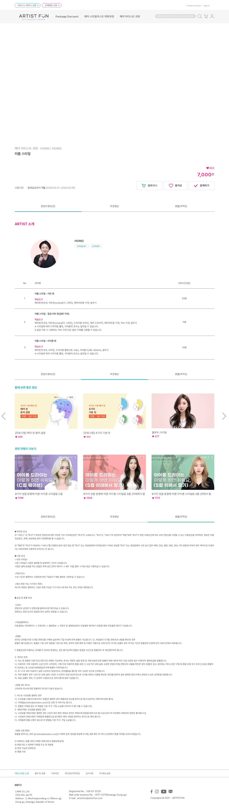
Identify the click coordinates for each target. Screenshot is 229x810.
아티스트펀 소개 (22, 773)
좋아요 (175, 185)
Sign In (207, 5)
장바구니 (149, 185)
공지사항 (89, 773)
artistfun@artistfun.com (35, 702)
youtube (96, 246)
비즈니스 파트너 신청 (28, 5)
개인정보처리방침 (72, 773)
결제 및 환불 (40, 773)
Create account (194, 5)
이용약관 (55, 773)
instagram (81, 246)
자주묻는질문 (105, 773)
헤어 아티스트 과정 (130, 16)
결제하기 (201, 185)
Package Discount (67, 16)
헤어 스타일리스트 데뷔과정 (99, 16)
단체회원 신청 (52, 5)
